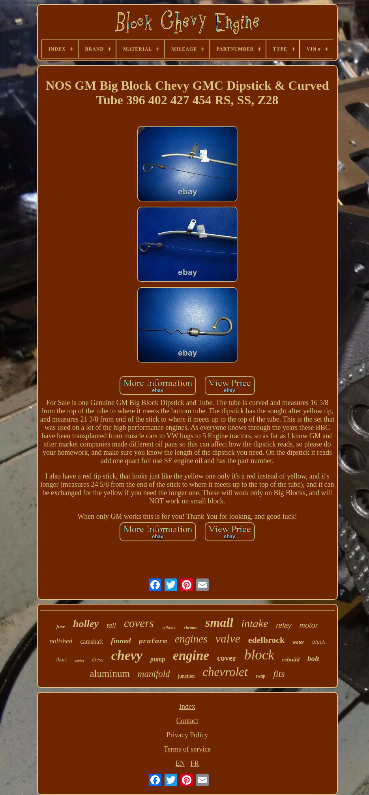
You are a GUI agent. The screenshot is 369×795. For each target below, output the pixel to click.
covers (139, 623)
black (318, 642)
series (79, 661)
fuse (60, 626)
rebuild (291, 659)
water (298, 642)
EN (180, 763)
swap (261, 676)
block (259, 655)
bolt (313, 658)
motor (309, 625)
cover (226, 658)
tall (111, 625)
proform (153, 641)
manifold (154, 674)
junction (186, 676)
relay (284, 625)
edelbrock (266, 640)
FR (194, 763)
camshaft (91, 641)
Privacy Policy (187, 735)
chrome (190, 627)
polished (61, 641)
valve (227, 638)
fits (279, 674)
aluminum (109, 673)
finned (121, 641)
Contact (187, 721)
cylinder (169, 627)
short (61, 660)
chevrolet (224, 672)
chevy (126, 655)
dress (97, 660)
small (219, 622)
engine (191, 655)
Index (187, 706)
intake (254, 623)
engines (191, 639)
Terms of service (187, 749)
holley (86, 623)
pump (157, 659)
